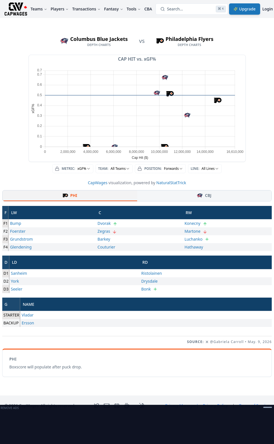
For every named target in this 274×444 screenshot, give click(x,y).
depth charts (99, 45)
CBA (148, 9)
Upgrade (245, 9)
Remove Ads (10, 408)
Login (267, 9)
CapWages (97, 182)
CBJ (204, 195)
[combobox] (72, 168)
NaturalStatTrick (171, 182)
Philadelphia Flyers (189, 39)
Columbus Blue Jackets (99, 39)
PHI (69, 195)
